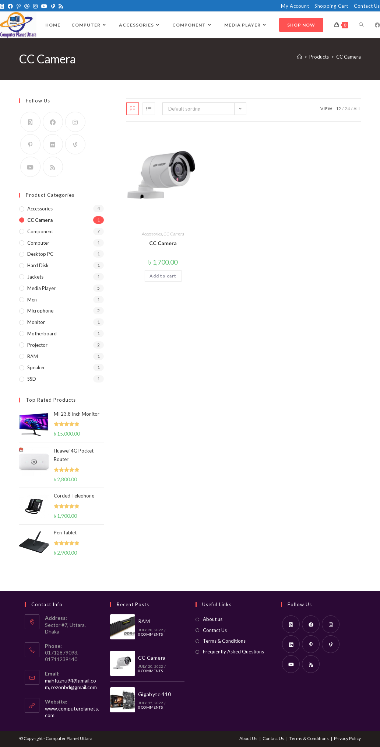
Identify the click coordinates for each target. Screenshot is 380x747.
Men (32, 300)
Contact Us (367, 6)
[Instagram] (35, 6)
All (357, 108)
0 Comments (150, 634)
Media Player (41, 288)
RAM (32, 356)
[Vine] (53, 6)
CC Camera (348, 57)
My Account (295, 6)
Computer (38, 243)
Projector (37, 345)
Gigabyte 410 (154, 694)
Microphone (40, 311)
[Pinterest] (18, 6)
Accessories (152, 234)
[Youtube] (44, 6)
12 (338, 108)
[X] (3, 6)
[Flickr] (53, 144)
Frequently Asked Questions (233, 652)
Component (40, 231)
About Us (248, 738)
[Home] (299, 57)
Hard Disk (38, 265)
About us (212, 619)
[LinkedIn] (291, 644)
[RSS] (61, 6)
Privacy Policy (347, 738)
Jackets (35, 277)
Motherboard (42, 333)
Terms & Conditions (224, 641)
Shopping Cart (331, 6)
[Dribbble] (26, 6)
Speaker (36, 367)
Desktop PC (40, 254)
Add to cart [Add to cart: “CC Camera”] (162, 276)
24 (347, 108)
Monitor (36, 322)
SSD (31, 379)
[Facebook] (10, 6)
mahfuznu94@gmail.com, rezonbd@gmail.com (71, 683)
